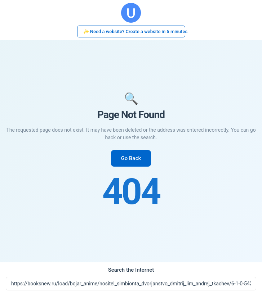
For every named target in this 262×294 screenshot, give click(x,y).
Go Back (131, 158)
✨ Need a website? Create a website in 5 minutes (134, 31)
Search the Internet (131, 270)
